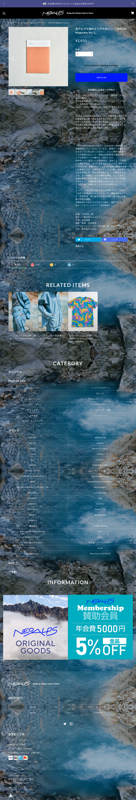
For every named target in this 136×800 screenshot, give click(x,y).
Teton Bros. (32, 509)
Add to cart (101, 77)
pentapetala (100, 493)
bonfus (100, 443)
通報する (79, 246)
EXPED (32, 465)
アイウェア (32, 410)
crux (32, 459)
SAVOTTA (100, 509)
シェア (114, 239)
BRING (32, 448)
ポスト (88, 239)
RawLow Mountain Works (32, 531)
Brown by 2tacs (100, 448)
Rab (100, 498)
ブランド (14, 430)
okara (100, 537)
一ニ (100, 520)
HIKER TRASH (32, 470)
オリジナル (15, 371)
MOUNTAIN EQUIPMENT (100, 481)
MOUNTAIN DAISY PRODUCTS (32, 487)
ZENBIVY (32, 520)
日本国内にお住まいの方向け (101, 90)
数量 (77, 49)
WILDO (32, 515)
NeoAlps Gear (17, 380)
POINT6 (32, 498)
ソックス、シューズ (32, 404)
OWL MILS (32, 493)
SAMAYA (32, 504)
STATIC (100, 504)
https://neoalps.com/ (19, 782)
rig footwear (32, 553)
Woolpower (100, 515)
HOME (11, 23)
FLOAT (32, 548)
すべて (17, 264)
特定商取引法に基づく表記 (21, 779)
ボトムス (100, 393)
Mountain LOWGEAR (100, 553)
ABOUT (100, 707)
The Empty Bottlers (32, 542)
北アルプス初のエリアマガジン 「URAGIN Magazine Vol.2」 (45, 23)
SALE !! (13, 563)
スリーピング (100, 415)
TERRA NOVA (100, 526)
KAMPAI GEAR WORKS (32, 476)
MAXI (32, 481)
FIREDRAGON (100, 465)
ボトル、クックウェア (32, 421)
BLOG (33, 712)
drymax (100, 459)
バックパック (32, 388)
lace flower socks (100, 476)
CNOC (100, 454)
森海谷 (32, 526)
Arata (100, 548)
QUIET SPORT (32, 537)
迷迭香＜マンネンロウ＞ (100, 542)
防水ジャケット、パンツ (100, 399)
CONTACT (99, 712)
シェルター (32, 415)
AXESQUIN (100, 437)
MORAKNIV (100, 487)
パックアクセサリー (100, 388)
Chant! (32, 454)
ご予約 (12, 572)
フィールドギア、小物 (100, 410)
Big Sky (32, 443)
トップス (32, 393)
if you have (100, 470)
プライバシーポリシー (19, 775)
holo (100, 531)
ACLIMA (32, 437)
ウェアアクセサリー (100, 404)
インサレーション (32, 399)
